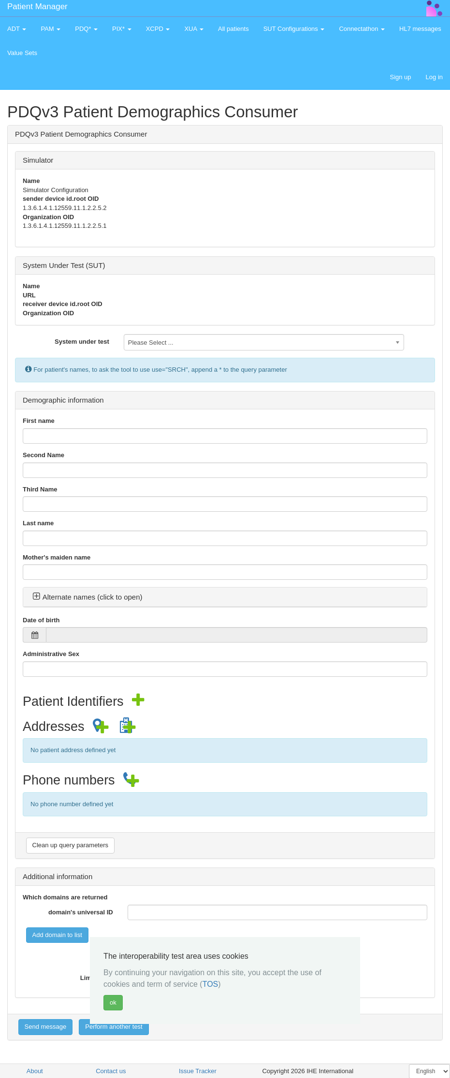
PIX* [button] (121, 28)
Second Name (43, 455)
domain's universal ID (80, 912)
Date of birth (41, 620)
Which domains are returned (65, 897)
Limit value (96, 977)
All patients (233, 28)
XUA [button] (193, 28)
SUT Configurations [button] (294, 28)
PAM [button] (50, 28)
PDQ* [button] (86, 28)
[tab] (225, 597)
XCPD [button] (158, 28)
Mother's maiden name (56, 557)
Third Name (40, 489)
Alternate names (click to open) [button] (87, 597)
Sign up (400, 77)
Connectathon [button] (362, 28)
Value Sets (22, 52)
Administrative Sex (51, 654)
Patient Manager (37, 6)
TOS (210, 984)
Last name (38, 523)
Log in (434, 77)
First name (39, 420)
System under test (82, 341)
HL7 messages (420, 28)
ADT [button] (16, 28)
